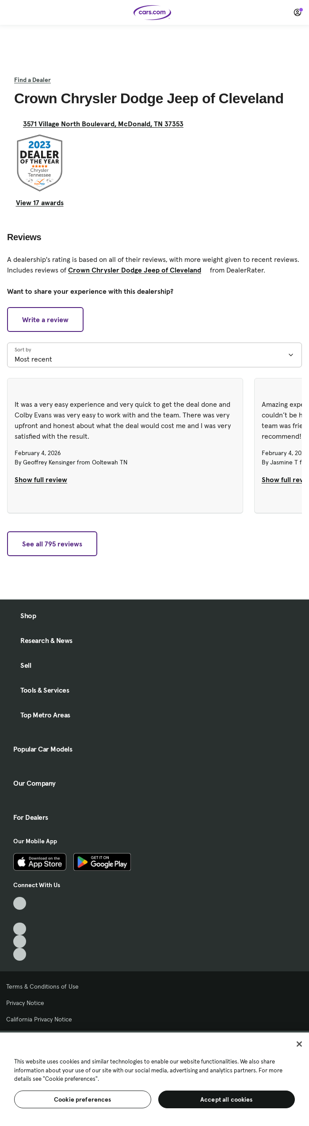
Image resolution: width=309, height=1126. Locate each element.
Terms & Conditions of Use (42, 986)
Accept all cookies (226, 1099)
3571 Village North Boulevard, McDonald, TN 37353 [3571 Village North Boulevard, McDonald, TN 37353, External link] (107, 123)
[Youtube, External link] (19, 929)
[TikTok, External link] (19, 903)
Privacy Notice (25, 1003)
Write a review (45, 319)
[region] (154, 1078)
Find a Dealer (32, 80)
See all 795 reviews (52, 543)
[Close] (299, 1044)
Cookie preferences (82, 1099)
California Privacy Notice (39, 1019)
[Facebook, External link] (19, 916)
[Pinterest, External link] (19, 954)
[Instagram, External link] (19, 941)
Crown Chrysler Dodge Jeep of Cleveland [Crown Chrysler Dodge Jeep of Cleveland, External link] (138, 269)
